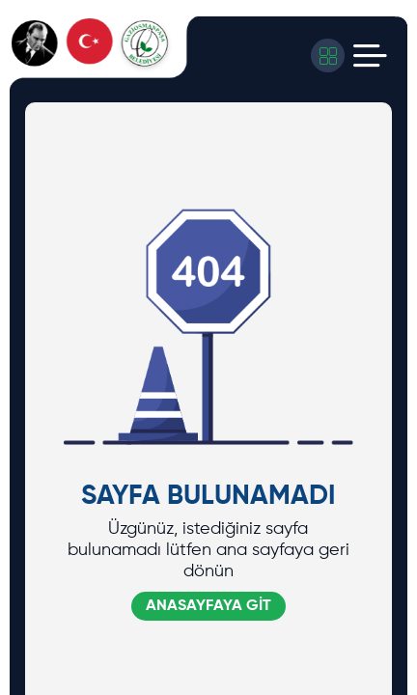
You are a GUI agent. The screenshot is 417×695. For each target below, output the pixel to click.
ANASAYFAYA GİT (208, 606)
